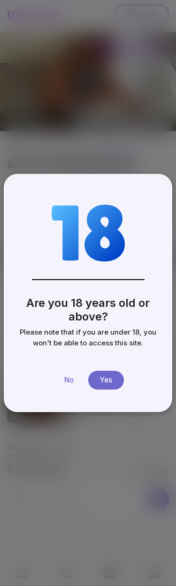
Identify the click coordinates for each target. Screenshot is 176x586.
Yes (106, 379)
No (69, 379)
